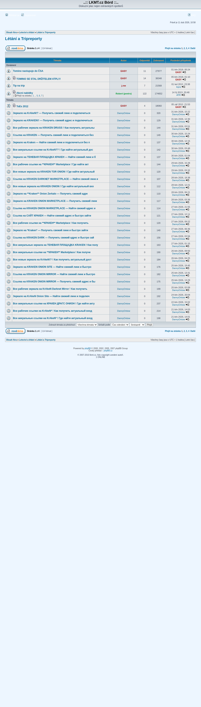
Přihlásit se (12, 15)
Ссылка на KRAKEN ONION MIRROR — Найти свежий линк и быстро (54, 274)
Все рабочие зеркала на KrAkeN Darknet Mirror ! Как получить (50, 288)
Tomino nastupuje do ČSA (28, 71)
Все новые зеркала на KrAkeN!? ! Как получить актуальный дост (52, 259)
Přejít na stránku (173, 48)
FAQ (192, 15)
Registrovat (28, 15)
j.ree (123, 85)
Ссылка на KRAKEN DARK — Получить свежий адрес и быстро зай (53, 237)
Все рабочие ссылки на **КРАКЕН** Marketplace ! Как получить (51, 223)
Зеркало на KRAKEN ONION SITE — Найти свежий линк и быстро (52, 267)
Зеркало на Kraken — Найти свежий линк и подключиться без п (51, 142)
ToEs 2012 (22, 106)
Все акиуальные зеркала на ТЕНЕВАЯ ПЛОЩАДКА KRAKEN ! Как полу (55, 245)
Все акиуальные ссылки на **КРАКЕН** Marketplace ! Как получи (52, 252)
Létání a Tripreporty (46, 32)
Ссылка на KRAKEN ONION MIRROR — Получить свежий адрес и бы (54, 281)
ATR (178, 95)
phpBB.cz (108, 351)
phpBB (88, 348)
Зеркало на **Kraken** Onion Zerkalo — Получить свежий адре (50, 193)
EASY (124, 71)
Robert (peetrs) (124, 93)
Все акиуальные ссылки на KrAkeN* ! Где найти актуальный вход (52, 318)
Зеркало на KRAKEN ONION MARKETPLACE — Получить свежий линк (55, 201)
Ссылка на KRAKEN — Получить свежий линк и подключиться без (53, 135)
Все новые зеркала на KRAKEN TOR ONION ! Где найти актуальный (54, 171)
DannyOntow (123, 113)
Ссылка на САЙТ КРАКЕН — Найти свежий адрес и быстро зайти (52, 215)
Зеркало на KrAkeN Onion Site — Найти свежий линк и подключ (51, 296)
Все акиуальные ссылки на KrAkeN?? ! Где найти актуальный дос (53, 149)
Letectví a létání (26, 32)
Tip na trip (19, 85)
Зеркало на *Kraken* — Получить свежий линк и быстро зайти (50, 230)
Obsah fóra (11, 32)
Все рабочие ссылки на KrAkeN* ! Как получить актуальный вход (52, 310)
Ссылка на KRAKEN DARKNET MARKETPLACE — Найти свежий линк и (55, 179)
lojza (178, 87)
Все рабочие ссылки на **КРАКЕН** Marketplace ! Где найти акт (51, 164)
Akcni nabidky (24, 93)
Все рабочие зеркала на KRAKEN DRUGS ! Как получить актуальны (54, 127)
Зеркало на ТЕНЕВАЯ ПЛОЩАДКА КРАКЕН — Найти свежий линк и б (54, 157)
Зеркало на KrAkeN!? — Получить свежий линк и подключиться (51, 113)
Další (192, 48)
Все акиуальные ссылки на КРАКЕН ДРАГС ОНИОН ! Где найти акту (54, 303)
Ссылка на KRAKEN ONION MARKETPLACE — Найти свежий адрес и (54, 208)
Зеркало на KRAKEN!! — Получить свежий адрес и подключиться (52, 120)
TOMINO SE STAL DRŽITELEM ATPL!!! (38, 79)
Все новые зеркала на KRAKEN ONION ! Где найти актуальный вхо (53, 186)
